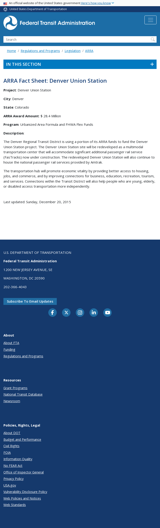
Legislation (73, 51)
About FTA (11, 343)
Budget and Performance (22, 439)
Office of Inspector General (23, 472)
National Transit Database (23, 394)
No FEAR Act (12, 465)
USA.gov (9, 485)
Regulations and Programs (40, 51)
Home (11, 51)
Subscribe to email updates (30, 301)
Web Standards (14, 505)
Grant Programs (15, 388)
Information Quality (17, 459)
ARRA (89, 51)
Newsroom (11, 401)
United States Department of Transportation (38, 9)
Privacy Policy (13, 478)
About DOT (11, 433)
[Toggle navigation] (150, 20)
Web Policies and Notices (22, 498)
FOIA (7, 452)
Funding (9, 349)
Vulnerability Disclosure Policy (25, 492)
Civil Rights (11, 446)
